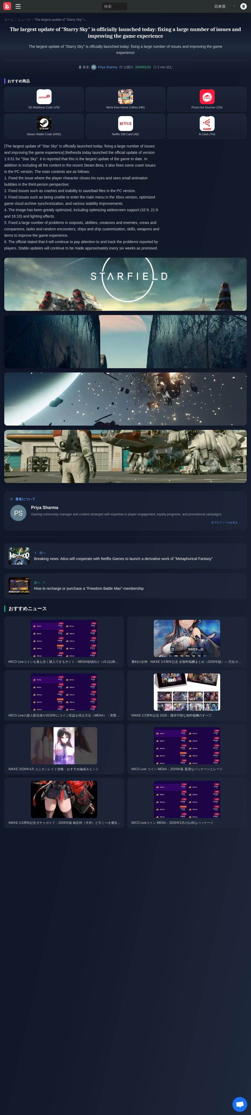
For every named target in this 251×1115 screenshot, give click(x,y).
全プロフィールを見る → (226, 522)
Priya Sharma (44, 507)
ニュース (24, 20)
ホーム (9, 20)
